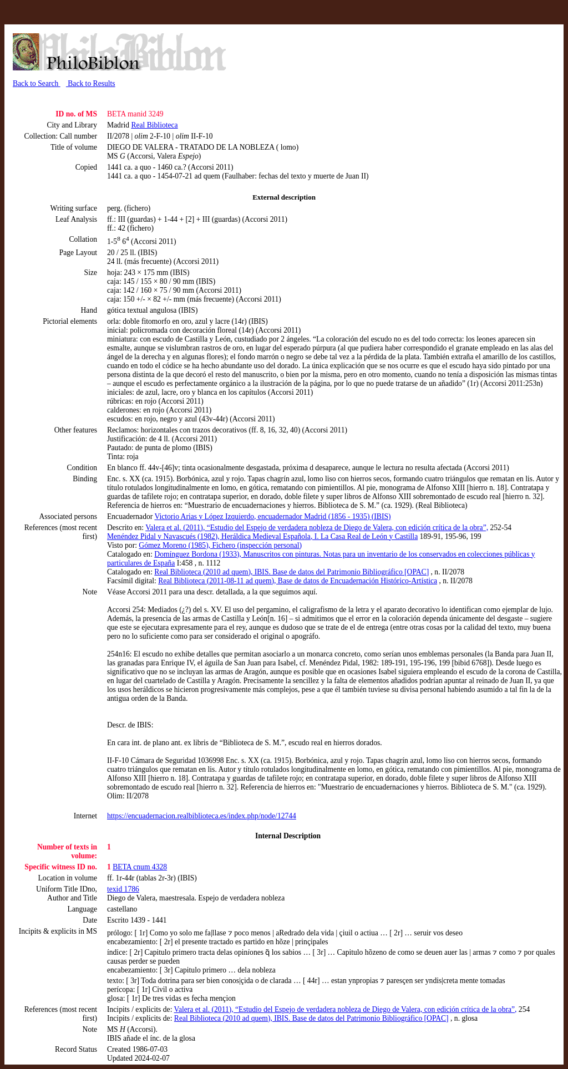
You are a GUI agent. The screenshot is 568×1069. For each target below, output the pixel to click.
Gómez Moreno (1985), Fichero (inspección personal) (220, 545)
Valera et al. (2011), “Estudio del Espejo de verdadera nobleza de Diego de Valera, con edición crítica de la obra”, (316, 527)
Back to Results (90, 83)
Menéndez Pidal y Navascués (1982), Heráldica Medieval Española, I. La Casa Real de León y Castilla (262, 536)
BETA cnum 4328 (140, 867)
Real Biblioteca (154, 125)
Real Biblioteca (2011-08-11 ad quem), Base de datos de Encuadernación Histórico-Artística (297, 581)
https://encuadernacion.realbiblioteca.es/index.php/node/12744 (201, 816)
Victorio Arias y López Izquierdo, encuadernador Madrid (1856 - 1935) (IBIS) (272, 516)
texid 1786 (123, 889)
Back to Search (36, 83)
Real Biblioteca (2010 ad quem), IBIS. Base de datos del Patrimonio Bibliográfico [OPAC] (291, 572)
